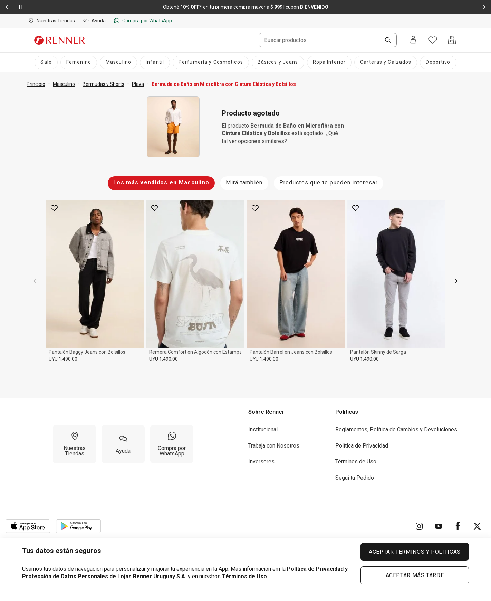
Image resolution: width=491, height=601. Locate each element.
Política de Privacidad (361, 445)
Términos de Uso (355, 461)
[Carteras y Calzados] (385, 62)
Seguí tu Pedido (354, 477)
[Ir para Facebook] (458, 526)
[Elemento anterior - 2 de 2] (7, 7)
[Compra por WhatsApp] (171, 444)
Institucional (263, 429)
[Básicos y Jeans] (278, 62)
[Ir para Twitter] (477, 526)
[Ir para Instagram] (419, 526)
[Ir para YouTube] (438, 526)
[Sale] (46, 62)
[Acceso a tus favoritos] (432, 40)
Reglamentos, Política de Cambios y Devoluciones (396, 429)
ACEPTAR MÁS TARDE (415, 575)
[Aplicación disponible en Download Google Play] (78, 526)
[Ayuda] (123, 444)
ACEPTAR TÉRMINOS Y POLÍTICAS (415, 552)
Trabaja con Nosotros (273, 445)
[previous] (35, 281)
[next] (456, 281)
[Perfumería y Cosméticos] (211, 62)
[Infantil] (155, 62)
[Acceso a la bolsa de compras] (452, 40)
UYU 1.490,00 (63, 359)
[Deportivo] (438, 62)
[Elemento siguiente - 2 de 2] (484, 7)
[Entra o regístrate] (413, 40)
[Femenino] (78, 62)
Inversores (261, 461)
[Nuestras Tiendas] (74, 444)
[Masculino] (118, 62)
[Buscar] (385, 40)
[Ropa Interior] (329, 62)
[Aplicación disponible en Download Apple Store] (28, 526)
